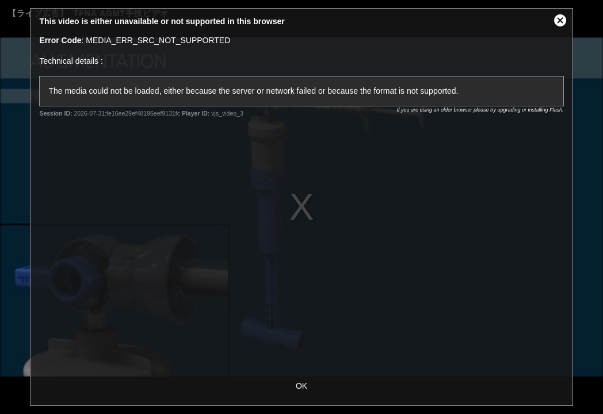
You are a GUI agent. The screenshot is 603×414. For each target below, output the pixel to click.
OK (301, 385)
